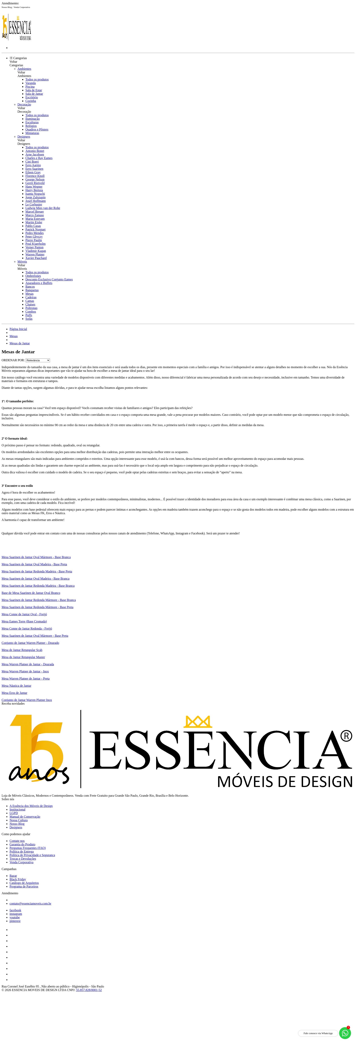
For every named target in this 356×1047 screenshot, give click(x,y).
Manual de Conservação (25, 816)
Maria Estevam (35, 218)
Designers (23, 136)
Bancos (30, 286)
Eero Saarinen (34, 168)
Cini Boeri (32, 161)
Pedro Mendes (34, 233)
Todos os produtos (37, 79)
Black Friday (18, 879)
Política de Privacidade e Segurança (32, 855)
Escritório (31, 97)
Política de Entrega (22, 851)
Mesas (29, 293)
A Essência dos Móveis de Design (31, 806)
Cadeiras (31, 297)
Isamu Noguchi (35, 193)
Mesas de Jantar (20, 343)
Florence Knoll (34, 176)
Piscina (30, 86)
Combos (30, 311)
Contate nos (17, 840)
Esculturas (32, 122)
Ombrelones (33, 276)
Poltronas (31, 308)
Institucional (17, 809)
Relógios (31, 126)
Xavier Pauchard (36, 258)
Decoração (24, 104)
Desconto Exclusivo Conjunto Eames (49, 279)
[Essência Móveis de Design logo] (16, 41)
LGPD (14, 813)
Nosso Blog (7, 7)
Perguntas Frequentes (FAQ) (28, 848)
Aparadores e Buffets (38, 283)
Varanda (30, 83)
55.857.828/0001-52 (89, 990)
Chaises (30, 304)
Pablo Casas (33, 226)
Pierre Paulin (33, 240)
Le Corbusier (33, 204)
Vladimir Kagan (35, 251)
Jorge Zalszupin (35, 197)
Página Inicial (18, 329)
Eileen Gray (33, 172)
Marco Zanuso (34, 215)
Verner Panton (34, 247)
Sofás (29, 318)
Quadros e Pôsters (36, 129)
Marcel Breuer (34, 211)
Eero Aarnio (33, 165)
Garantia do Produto (22, 844)
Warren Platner (34, 254)
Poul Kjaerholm (35, 243)
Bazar (13, 875)
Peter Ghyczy (34, 236)
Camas (29, 301)
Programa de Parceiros (24, 886)
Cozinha (30, 101)
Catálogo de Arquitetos (24, 883)
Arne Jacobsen (34, 154)
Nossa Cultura (19, 820)
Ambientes (24, 68)
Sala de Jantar (34, 93)
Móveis (22, 261)
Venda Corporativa (22, 7)
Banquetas (32, 290)
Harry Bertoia (34, 190)
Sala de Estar (33, 90)
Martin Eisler (33, 222)
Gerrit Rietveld (34, 183)
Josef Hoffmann (35, 201)
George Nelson (34, 179)
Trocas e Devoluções (23, 858)
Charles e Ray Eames (38, 158)
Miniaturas (32, 133)
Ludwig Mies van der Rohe (42, 208)
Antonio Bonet (34, 151)
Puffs (28, 315)
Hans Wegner (33, 186)
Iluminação (32, 118)
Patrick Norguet (35, 229)
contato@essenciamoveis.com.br (30, 903)
